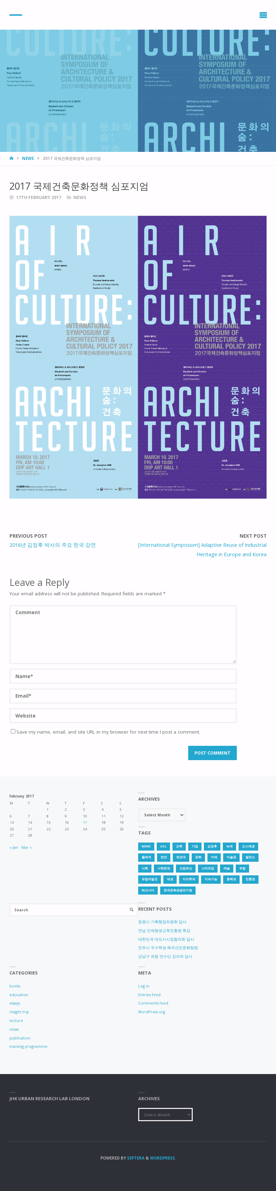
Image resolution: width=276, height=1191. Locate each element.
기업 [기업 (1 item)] (195, 846)
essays (14, 1003)
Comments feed (153, 1003)
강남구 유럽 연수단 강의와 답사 (165, 956)
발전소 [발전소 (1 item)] (250, 857)
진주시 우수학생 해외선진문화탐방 (168, 947)
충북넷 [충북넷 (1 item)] (231, 879)
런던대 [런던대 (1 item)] (181, 857)
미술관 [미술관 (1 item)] (231, 857)
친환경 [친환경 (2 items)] (250, 879)
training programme (28, 1046)
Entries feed (149, 994)
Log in (143, 985)
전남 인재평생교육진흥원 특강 (164, 930)
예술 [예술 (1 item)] (227, 868)
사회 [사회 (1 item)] (145, 868)
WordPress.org (151, 1011)
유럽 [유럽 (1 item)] (242, 868)
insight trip (19, 1011)
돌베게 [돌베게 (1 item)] (146, 857)
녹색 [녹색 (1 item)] (229, 846)
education (18, 994)
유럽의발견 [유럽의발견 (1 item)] (149, 879)
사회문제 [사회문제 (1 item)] (163, 868)
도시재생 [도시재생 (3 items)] (248, 846)
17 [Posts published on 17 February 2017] (85, 822)
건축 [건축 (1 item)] (179, 846)
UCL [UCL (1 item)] (163, 846)
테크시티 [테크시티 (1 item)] (148, 890)
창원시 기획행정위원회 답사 (162, 921)
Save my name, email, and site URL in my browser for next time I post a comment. (105, 732)
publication (19, 1038)
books (14, 985)
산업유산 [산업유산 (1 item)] (185, 868)
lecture (16, 1020)
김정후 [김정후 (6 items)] (212, 846)
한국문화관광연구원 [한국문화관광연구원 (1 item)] (178, 890)
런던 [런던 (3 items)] (164, 857)
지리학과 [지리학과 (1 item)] (189, 879)
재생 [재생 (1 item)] (170, 879)
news (28, 158)
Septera (135, 1158)
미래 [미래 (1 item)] (214, 857)
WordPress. (163, 1158)
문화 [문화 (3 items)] (198, 857)
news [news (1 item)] (146, 846)
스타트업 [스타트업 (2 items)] (207, 868)
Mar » (26, 847)
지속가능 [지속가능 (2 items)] (211, 879)
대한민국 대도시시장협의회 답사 (166, 939)
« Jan (13, 847)
